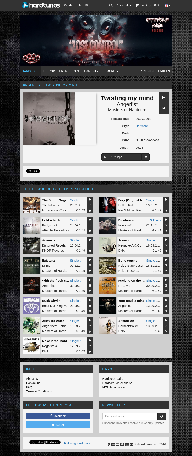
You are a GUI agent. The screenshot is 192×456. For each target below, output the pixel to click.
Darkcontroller (128, 326)
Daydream (126, 220)
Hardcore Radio (112, 378)
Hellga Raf (125, 205)
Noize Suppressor (131, 265)
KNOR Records (53, 250)
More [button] (112, 71)
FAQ (29, 387)
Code (125, 133)
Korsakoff (125, 225)
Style (125, 126)
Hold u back (51, 220)
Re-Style (124, 285)
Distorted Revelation (56, 245)
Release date (120, 119)
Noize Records (128, 270)
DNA (121, 250)
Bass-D (47, 306)
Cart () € (147, 5)
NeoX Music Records (133, 210)
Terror (49, 71)
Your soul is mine (131, 300)
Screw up (125, 240)
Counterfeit (145, 245)
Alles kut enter (53, 321)
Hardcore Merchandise (117, 383)
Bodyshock (50, 225)
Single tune (78, 200)
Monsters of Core (54, 210)
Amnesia (48, 240)
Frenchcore (69, 71)
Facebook (58, 416)
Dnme (46, 265)
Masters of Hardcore (127, 109)
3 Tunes (155, 220)
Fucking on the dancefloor (138, 280)
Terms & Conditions (39, 391)
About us (32, 378)
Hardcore (30, 71)
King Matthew (66, 306)
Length (124, 147)
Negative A (126, 245)
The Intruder (50, 205)
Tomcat (64, 326)
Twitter (58, 425)
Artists (147, 71)
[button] (111, 5)
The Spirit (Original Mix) (60, 200)
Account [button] (124, 5)
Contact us (33, 383)
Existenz (48, 260)
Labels (164, 71)
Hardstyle (93, 71)
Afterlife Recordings (56, 230)
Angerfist (127, 104)
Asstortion (126, 321)
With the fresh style (56, 280)
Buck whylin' (51, 300)
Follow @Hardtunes (77, 443)
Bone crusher (128, 260)
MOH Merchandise (114, 387)
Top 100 (84, 5)
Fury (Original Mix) (132, 200)
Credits (69, 5)
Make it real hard (54, 341)
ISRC (125, 140)
